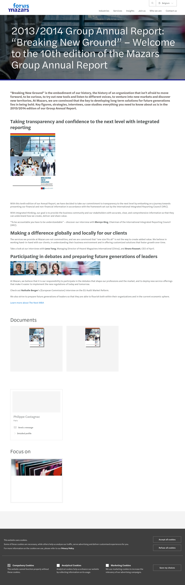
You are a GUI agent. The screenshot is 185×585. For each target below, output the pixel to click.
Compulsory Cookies (23, 565)
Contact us (171, 10)
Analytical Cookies (71, 565)
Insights (130, 10)
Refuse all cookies (167, 547)
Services (117, 10)
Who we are (156, 10)
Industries (104, 10)
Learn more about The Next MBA (27, 302)
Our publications (28, 22)
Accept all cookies (167, 539)
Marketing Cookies (121, 565)
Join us (142, 10)
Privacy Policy (67, 548)
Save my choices (167, 567)
